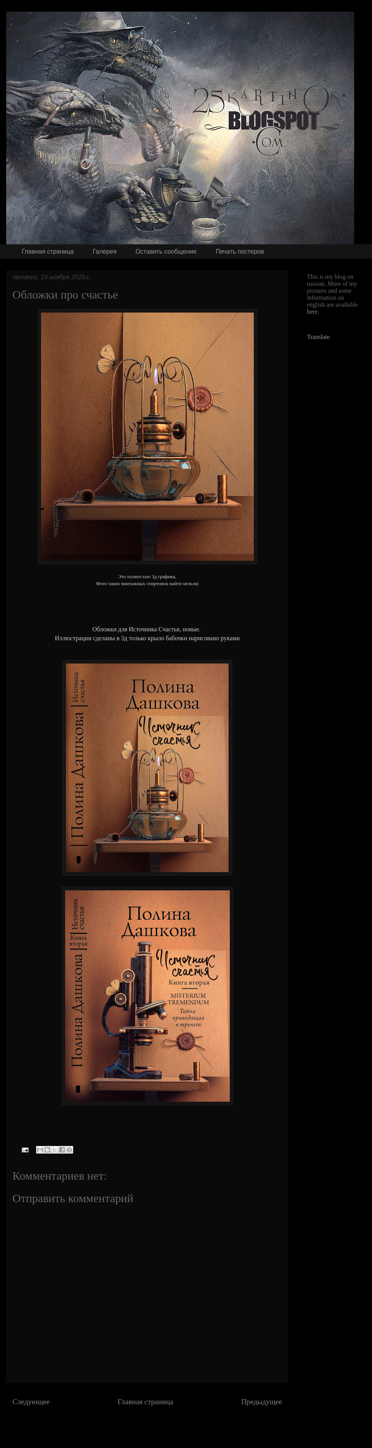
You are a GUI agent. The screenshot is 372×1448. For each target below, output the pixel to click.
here (312, 311)
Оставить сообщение (166, 251)
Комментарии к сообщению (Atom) (169, 1425)
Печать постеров (239, 251)
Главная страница (48, 251)
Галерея (104, 251)
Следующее (31, 1402)
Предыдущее (261, 1402)
